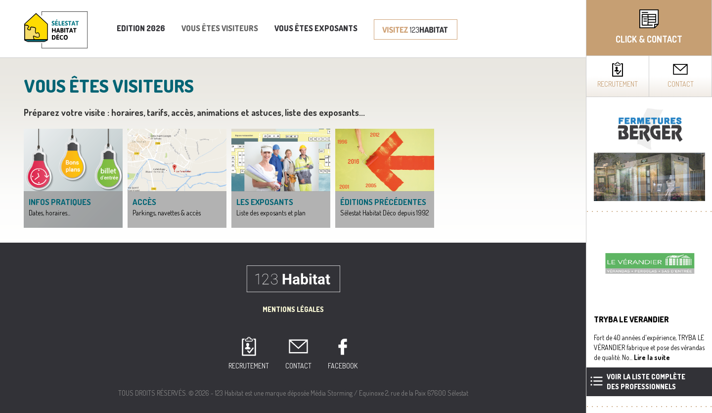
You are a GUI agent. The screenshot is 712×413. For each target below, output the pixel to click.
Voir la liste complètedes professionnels (646, 381)
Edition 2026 (141, 28)
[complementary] (649, 206)
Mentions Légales (293, 309)
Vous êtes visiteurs (219, 28)
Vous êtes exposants (315, 28)
